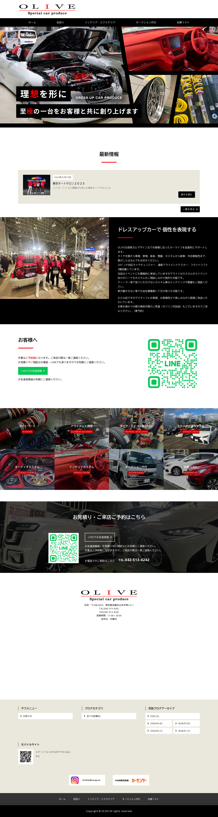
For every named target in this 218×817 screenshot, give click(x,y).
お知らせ (27, 716)
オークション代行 (146, 22)
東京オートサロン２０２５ (69, 183)
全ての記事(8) (94, 716)
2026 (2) (154, 716)
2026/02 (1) (156, 730)
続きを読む (186, 194)
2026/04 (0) (156, 723)
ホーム (32, 22)
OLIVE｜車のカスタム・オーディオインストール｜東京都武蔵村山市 (47, 9)
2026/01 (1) (184, 730)
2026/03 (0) (184, 723)
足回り (60, 22)
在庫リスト (183, 22)
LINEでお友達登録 (31, 371)
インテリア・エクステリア (100, 22)
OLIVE (105, 811)
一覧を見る (189, 209)
